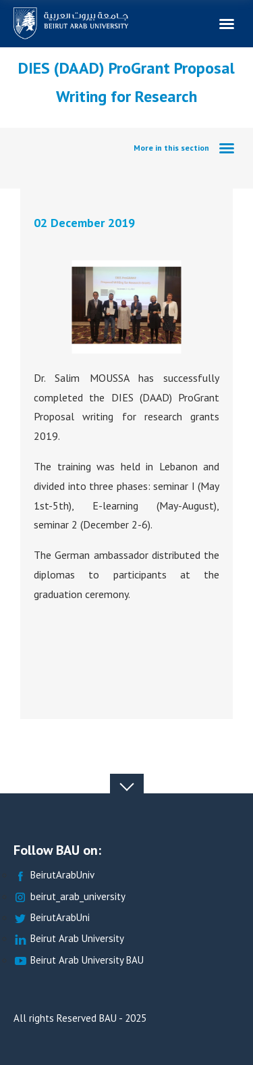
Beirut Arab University (68, 939)
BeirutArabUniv (53, 875)
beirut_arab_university (69, 897)
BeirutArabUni (51, 918)
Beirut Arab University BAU (78, 960)
